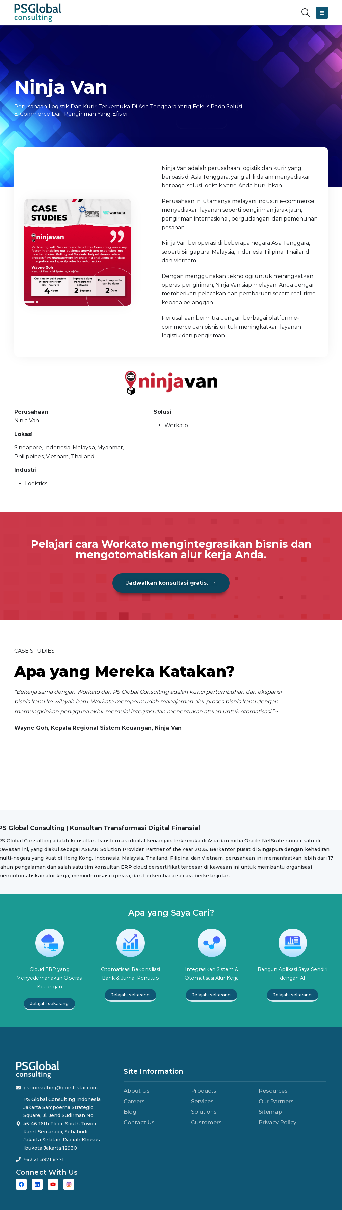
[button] (305, 12)
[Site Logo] (37, 12)
